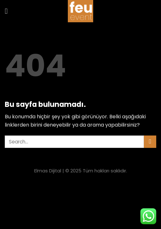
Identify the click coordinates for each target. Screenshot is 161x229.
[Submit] (150, 141)
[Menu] (8, 11)
